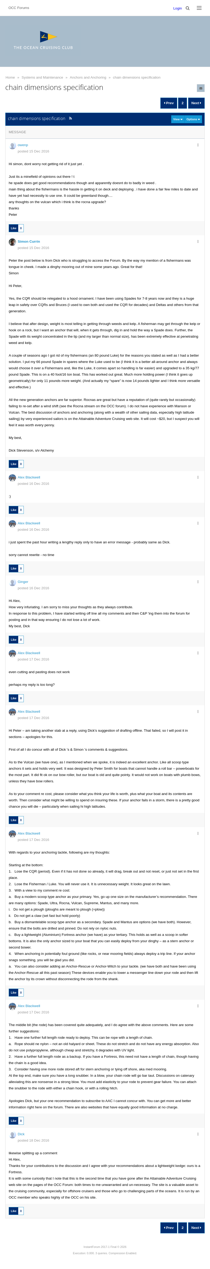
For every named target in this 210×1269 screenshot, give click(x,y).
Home (10, 77)
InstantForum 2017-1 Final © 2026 (104, 1246)
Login (177, 8)
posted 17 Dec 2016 (33, 659)
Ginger (23, 582)
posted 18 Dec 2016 (33, 1140)
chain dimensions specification (137, 77)
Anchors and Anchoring (88, 77)
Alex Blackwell (29, 477)
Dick (21, 1134)
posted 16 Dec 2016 (33, 484)
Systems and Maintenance (42, 77)
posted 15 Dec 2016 (33, 151)
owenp (23, 145)
